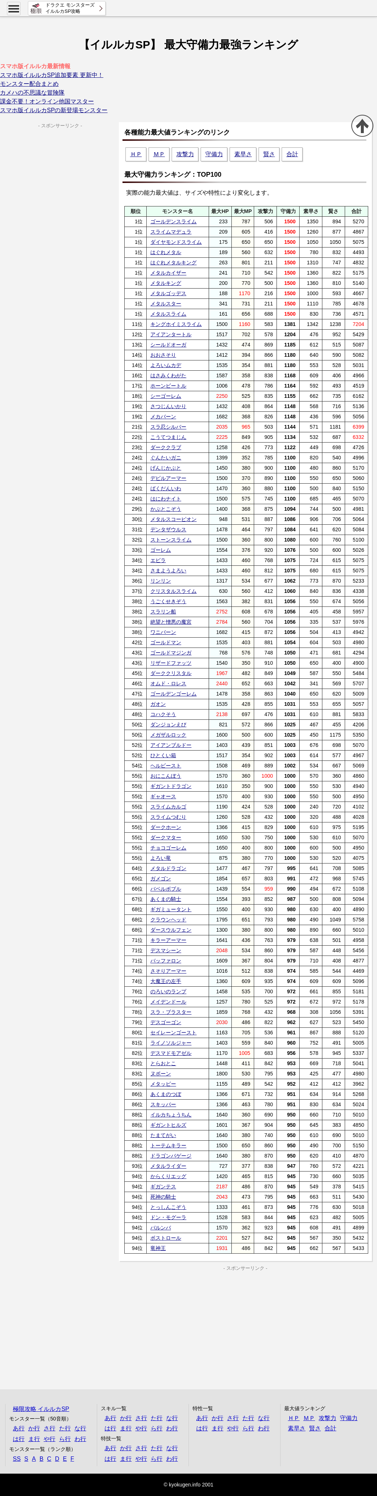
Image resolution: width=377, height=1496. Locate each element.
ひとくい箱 (163, 755)
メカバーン (163, 416)
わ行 (80, 1439)
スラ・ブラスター (170, 1012)
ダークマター (165, 837)
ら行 (65, 1439)
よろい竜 (160, 858)
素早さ (243, 154)
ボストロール (165, 1238)
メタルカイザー (168, 273)
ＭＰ (159, 154)
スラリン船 (163, 612)
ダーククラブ (165, 447)
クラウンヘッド (168, 920)
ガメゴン (160, 878)
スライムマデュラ (170, 232)
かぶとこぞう (165, 509)
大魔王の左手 (165, 981)
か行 (34, 1428)
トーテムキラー (168, 1145)
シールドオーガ (168, 345)
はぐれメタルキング (173, 262)
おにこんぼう (165, 776)
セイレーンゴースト (173, 1032)
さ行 (49, 1428)
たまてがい (163, 1135)
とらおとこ (163, 1063)
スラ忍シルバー (168, 427)
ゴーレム (160, 550)
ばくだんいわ (165, 488)
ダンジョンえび (168, 724)
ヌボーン (160, 1074)
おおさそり (163, 355)
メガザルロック (168, 735)
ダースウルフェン (170, 930)
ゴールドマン (165, 642)
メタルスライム (168, 314)
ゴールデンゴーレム (173, 694)
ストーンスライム (170, 540)
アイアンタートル (170, 334)
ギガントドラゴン (170, 786)
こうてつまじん (168, 437)
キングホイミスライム (176, 324)
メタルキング (165, 283)
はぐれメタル (165, 252)
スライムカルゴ (168, 807)
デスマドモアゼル (170, 1053)
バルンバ (160, 1228)
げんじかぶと (165, 468)
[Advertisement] (182, 1323)
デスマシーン (165, 950)
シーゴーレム (165, 396)
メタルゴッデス (168, 293)
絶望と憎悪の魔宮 (170, 622)
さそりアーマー (168, 971)
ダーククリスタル (170, 673)
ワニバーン (163, 632)
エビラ (158, 560)
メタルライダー (168, 1166)
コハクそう (163, 714)
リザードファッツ (170, 663)
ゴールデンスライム (173, 221)
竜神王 (158, 1248)
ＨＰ (136, 154)
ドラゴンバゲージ (170, 1156)
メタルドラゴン (168, 868)
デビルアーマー (168, 478)
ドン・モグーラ (168, 1217)
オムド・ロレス (168, 683)
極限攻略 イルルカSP (41, 1409)
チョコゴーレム (168, 848)
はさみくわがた (168, 375)
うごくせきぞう (168, 601)
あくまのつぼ (165, 1094)
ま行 (34, 1439)
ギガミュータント (170, 909)
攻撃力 (185, 154)
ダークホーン (165, 827)
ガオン (158, 704)
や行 (49, 1439)
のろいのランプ (168, 991)
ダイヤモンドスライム (176, 242)
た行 (65, 1428)
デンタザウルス (168, 529)
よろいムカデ (165, 365)
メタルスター (165, 304)
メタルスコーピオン (173, 519)
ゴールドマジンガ (170, 653)
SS (17, 1459)
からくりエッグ (168, 1176)
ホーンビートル (168, 386)
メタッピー (163, 1084)
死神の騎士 (163, 1197)
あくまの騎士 (165, 899)
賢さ (269, 154)
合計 (292, 154)
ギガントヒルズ (168, 1125)
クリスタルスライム (173, 591)
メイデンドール (168, 1002)
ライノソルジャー (170, 1043)
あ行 (19, 1428)
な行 (80, 1428)
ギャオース (163, 796)
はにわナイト (165, 499)
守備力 (214, 154)
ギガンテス (163, 1186)
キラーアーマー (168, 940)
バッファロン (165, 961)
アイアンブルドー (170, 745)
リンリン (160, 581)
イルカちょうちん (170, 1115)
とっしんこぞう (168, 1207)
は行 (19, 1439)
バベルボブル (165, 889)
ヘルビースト (165, 766)
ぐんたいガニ (165, 458)
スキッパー (163, 1104)
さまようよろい (168, 570)
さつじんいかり (168, 406)
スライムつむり (168, 817)
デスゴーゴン (165, 1022)
